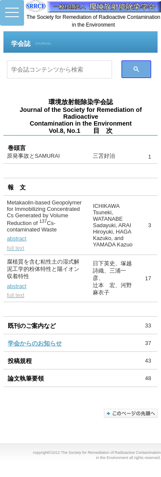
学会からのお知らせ (35, 343)
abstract (17, 238)
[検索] (59, 69)
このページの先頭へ (131, 413)
